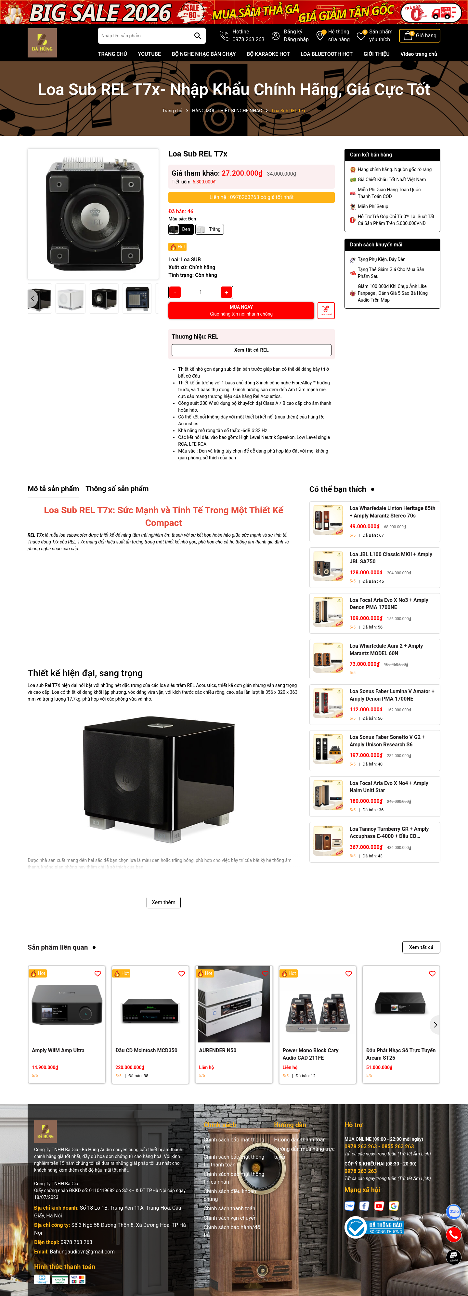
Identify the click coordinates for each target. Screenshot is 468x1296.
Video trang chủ (418, 54)
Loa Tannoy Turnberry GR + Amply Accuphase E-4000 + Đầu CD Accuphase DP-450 (389, 833)
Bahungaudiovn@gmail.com (82, 1252)
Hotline (249, 36)
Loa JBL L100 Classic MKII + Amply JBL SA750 (391, 558)
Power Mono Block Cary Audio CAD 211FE (311, 1054)
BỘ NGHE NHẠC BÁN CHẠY (204, 54)
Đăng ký (293, 32)
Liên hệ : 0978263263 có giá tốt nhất (252, 197)
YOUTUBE (149, 54)
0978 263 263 (76, 1242)
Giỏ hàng (426, 35)
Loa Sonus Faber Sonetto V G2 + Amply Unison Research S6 (387, 740)
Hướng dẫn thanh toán (300, 1140)
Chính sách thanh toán (229, 1208)
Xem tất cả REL (251, 350)
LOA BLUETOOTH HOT (327, 54)
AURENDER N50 (217, 1050)
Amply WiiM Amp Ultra (58, 1050)
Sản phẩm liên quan (58, 947)
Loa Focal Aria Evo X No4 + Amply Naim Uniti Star (389, 786)
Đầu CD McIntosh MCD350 (146, 1050)
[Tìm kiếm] (197, 36)
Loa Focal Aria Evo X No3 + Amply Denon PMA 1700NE (389, 603)
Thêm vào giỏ (326, 315)
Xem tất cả (421, 947)
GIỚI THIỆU (377, 54)
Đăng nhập (296, 39)
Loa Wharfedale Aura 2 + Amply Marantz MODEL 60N (386, 649)
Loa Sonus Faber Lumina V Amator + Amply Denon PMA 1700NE (392, 695)
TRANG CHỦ (112, 54)
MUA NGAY (241, 311)
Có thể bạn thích (338, 489)
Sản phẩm (381, 36)
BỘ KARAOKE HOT (268, 54)
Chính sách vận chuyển (230, 1218)
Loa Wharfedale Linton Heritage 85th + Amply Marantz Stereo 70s (393, 511)
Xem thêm (164, 902)
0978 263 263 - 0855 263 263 (379, 1146)
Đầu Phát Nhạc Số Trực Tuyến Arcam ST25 (401, 1054)
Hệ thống (339, 36)
